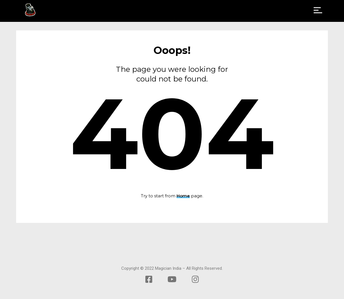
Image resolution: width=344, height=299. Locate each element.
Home (183, 195)
